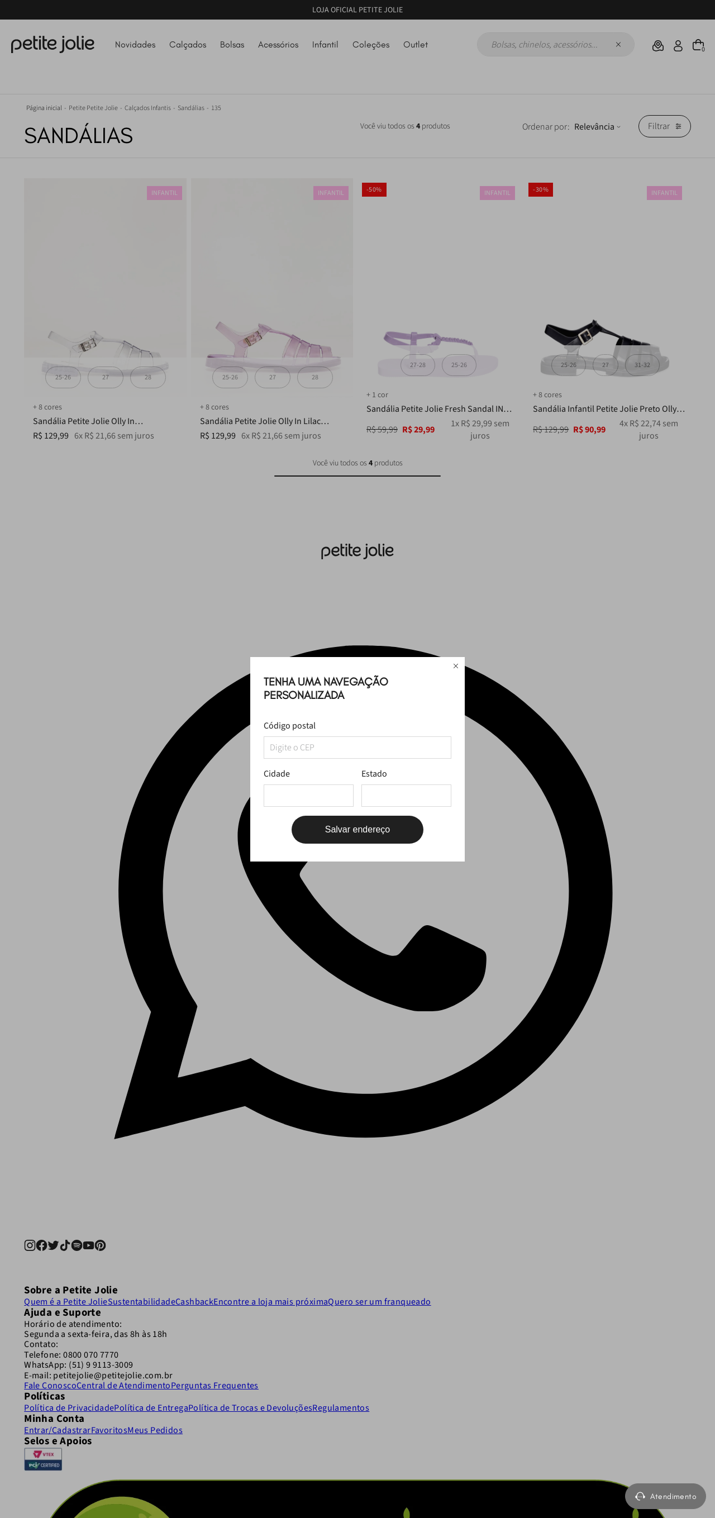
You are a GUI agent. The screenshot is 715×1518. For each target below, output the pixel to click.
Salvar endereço (357, 829)
